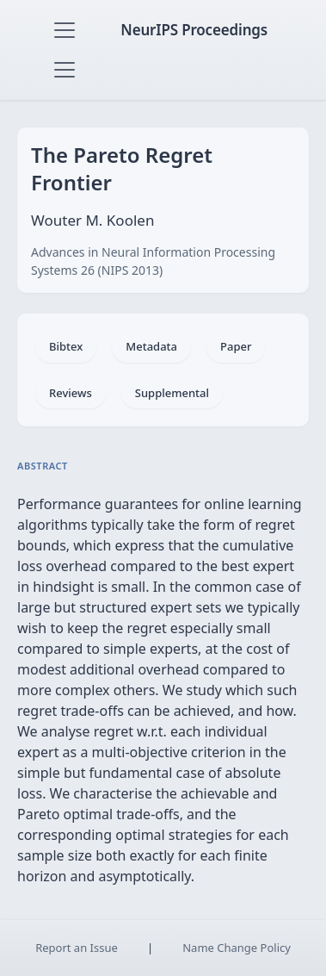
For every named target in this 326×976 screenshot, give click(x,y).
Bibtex (66, 346)
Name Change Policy (236, 947)
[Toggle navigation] (64, 30)
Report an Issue (76, 947)
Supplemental (172, 393)
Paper (235, 346)
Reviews (70, 393)
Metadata (151, 346)
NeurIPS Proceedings (194, 30)
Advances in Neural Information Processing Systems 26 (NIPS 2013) (153, 261)
